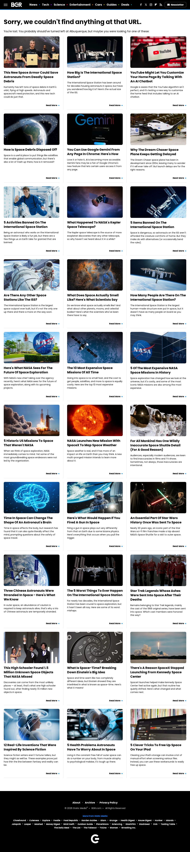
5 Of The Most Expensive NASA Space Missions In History (154, 370)
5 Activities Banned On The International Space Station (26, 224)
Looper (27, 824)
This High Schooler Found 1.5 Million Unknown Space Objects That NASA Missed (28, 672)
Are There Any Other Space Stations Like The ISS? (25, 297)
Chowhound (19, 820)
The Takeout (90, 827)
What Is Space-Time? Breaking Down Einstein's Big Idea (91, 670)
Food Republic (71, 820)
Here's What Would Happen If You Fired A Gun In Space (93, 520)
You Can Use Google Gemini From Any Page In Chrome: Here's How (93, 152)
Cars (98, 4)
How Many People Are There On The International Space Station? (158, 297)
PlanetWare (102, 824)
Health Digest (128, 820)
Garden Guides (89, 820)
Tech (45, 4)
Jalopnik (16, 824)
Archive (90, 802)
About (76, 802)
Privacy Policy (109, 802)
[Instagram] (151, 4)
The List (76, 827)
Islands (169, 820)
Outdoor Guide (85, 824)
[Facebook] (141, 4)
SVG (155, 824)
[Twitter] (146, 4)
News (33, 4)
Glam (103, 820)
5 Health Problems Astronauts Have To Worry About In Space (91, 747)
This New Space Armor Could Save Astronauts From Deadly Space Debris (31, 76)
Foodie (56, 820)
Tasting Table (168, 824)
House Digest (145, 820)
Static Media (80, 808)
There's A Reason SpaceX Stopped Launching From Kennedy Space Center (157, 672)
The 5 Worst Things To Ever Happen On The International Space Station (95, 593)
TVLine (103, 827)
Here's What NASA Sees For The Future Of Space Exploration (28, 370)
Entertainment (80, 4)
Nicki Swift (68, 824)
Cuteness (34, 820)
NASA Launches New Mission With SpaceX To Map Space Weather (93, 443)
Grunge (113, 820)
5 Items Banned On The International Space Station (152, 225)
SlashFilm (131, 824)
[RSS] (161, 4)
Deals (125, 4)
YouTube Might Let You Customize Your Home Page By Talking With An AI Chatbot (157, 76)
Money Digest (53, 824)
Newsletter (175, 4)
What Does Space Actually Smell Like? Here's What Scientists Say (93, 297)
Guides (112, 4)
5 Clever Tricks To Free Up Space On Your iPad (155, 747)
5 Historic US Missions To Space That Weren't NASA (28, 443)
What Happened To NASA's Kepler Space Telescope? (94, 224)
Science (59, 4)
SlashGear (144, 824)
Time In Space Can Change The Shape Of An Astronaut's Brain (28, 520)
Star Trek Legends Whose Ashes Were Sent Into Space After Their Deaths (155, 595)
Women (114, 827)
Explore (46, 820)
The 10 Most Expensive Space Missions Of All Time (90, 370)
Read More (51, 105)
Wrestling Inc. (128, 827)
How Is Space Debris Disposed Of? (30, 150)
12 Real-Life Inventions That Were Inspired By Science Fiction (30, 747)
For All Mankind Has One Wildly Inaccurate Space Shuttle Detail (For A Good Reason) (155, 445)
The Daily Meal (61, 827)
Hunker (159, 820)
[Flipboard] (156, 4)
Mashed (38, 824)
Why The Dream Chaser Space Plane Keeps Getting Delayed (154, 152)
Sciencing (117, 824)
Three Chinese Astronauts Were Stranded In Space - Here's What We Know (29, 595)
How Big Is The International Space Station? (94, 74)
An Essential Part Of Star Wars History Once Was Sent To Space (155, 520)
